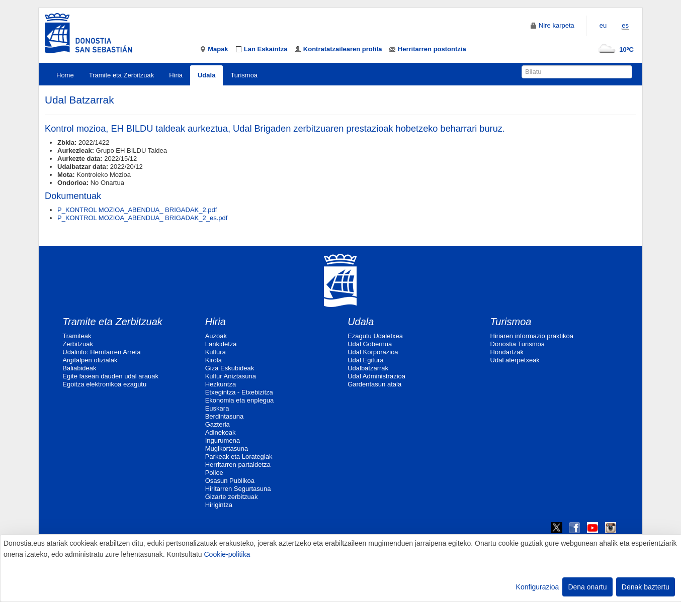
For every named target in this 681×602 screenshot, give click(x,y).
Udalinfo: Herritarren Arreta (101, 352)
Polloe (214, 472)
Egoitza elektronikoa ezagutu (104, 384)
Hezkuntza (220, 384)
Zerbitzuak (77, 344)
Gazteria (217, 424)
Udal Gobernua (370, 344)
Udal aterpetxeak (515, 360)
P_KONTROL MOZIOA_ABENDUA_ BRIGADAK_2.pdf (137, 210)
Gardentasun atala (374, 384)
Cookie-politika (227, 554)
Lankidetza (221, 344)
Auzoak (216, 336)
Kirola (213, 360)
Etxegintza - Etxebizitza (239, 392)
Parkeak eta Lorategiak (239, 456)
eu (603, 25)
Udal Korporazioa (373, 352)
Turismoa (244, 75)
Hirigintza (218, 505)
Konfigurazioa (537, 587)
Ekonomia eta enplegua (239, 400)
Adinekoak (220, 432)
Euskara (217, 408)
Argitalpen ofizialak (89, 360)
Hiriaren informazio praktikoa (531, 336)
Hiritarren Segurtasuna (238, 488)
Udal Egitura (366, 360)
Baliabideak (79, 368)
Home (65, 75)
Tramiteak (76, 336)
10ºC (614, 49)
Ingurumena (222, 440)
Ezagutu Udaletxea (375, 336)
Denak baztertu (645, 587)
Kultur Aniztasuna (230, 376)
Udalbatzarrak (368, 368)
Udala (206, 75)
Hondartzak (507, 352)
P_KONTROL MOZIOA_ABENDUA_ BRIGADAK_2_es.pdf (142, 218)
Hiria (176, 75)
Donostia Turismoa (517, 344)
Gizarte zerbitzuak (231, 496)
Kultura (215, 352)
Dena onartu (587, 587)
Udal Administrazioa (376, 376)
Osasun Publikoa (229, 480)
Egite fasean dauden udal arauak (110, 376)
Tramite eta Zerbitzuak (121, 75)
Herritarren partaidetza (238, 464)
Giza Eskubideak (229, 368)
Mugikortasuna (226, 448)
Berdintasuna (224, 416)
